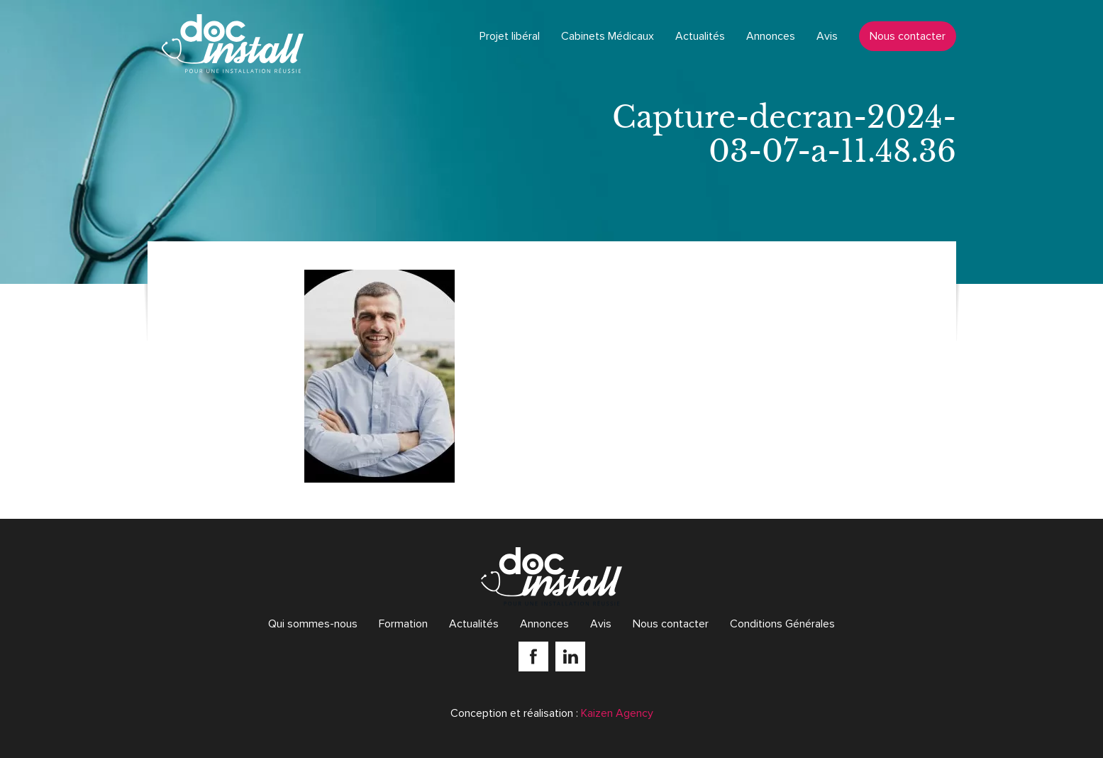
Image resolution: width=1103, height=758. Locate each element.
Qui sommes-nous (312, 624)
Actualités (700, 36)
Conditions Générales (782, 624)
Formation (403, 624)
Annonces (770, 36)
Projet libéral (510, 36)
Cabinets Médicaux (607, 36)
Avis (827, 36)
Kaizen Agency (617, 713)
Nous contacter (908, 36)
